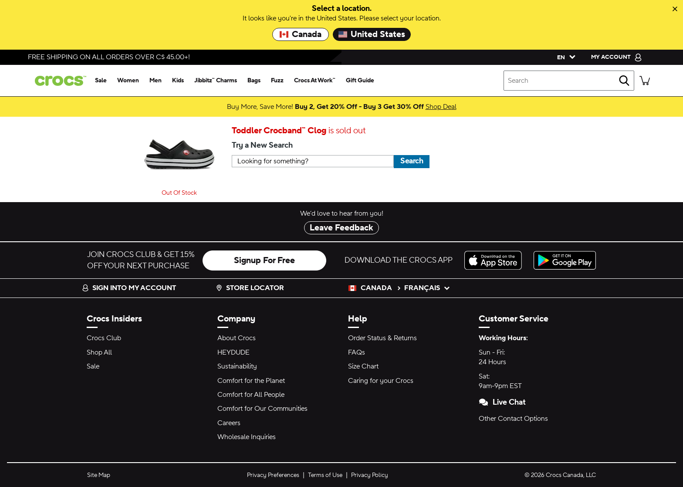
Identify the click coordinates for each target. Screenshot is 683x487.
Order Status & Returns (382, 338)
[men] (155, 80)
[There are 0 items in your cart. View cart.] (644, 80)
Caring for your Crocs (380, 380)
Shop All (99, 352)
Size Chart (363, 366)
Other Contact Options (513, 418)
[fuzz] (277, 80)
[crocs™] (59, 80)
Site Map (98, 475)
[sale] (101, 80)
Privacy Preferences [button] (273, 475)
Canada (300, 34)
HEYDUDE (233, 352)
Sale (93, 366)
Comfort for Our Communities (262, 408)
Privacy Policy (369, 475)
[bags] (254, 80)
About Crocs (236, 338)
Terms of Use (325, 475)
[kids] (178, 80)
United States (371, 34)
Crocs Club (104, 338)
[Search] (624, 80)
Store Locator (250, 288)
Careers (228, 423)
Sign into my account (129, 288)
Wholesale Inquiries (246, 437)
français (427, 288)
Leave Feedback (341, 227)
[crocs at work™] (315, 80)
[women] (128, 80)
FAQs (356, 352)
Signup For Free (264, 260)
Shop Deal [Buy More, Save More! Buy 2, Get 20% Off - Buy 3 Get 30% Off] (441, 106)
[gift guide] (360, 80)
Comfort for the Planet (251, 380)
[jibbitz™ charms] (215, 80)
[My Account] (616, 57)
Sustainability (237, 366)
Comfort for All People (250, 394)
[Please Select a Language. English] (564, 57)
